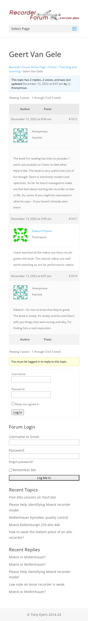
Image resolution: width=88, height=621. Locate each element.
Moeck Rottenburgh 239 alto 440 (34, 525)
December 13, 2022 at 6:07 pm (43, 84)
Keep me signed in (27, 404)
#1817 (73, 219)
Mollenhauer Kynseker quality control (38, 517)
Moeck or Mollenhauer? (27, 557)
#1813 (73, 119)
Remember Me (22, 470)
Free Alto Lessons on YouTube (32, 497)
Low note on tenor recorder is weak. (37, 584)
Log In (17, 412)
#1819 (73, 276)
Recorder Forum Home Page (27, 67)
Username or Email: (24, 436)
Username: (18, 374)
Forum (52, 67)
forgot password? (21, 462)
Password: (18, 389)
